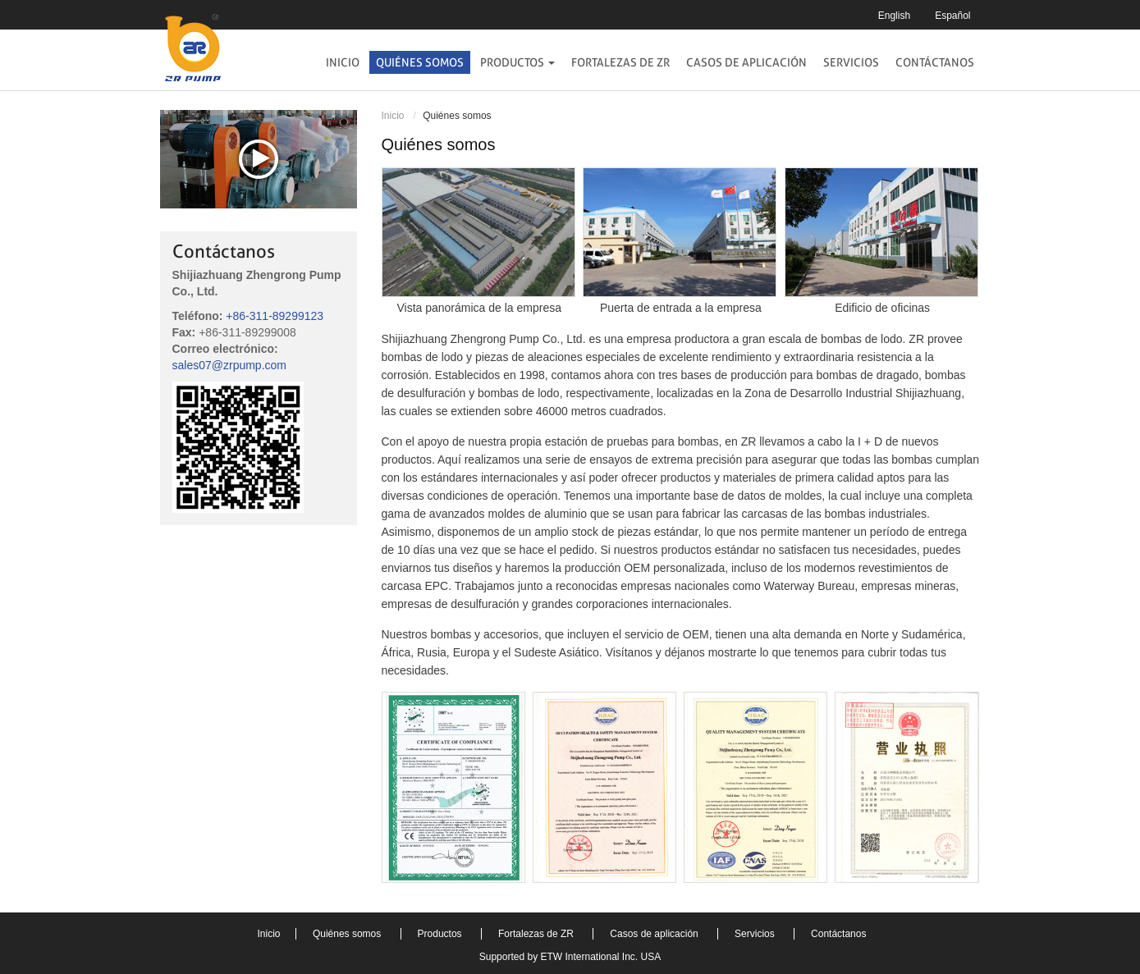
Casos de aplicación (746, 62)
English (894, 15)
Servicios (851, 62)
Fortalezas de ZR (620, 62)
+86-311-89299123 (274, 315)
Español (952, 15)
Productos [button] (517, 62)
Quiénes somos (420, 62)
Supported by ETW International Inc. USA (570, 957)
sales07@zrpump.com (229, 365)
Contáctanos (934, 62)
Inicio (342, 62)
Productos (441, 934)
